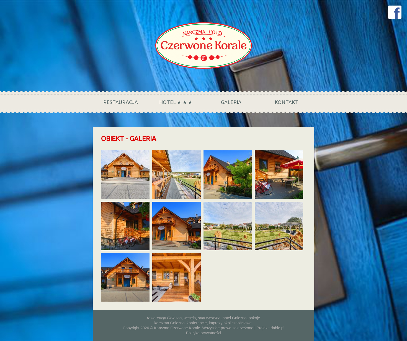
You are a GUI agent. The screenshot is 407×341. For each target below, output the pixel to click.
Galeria (231, 102)
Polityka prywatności (203, 333)
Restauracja (120, 102)
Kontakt (286, 102)
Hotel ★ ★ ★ (175, 102)
